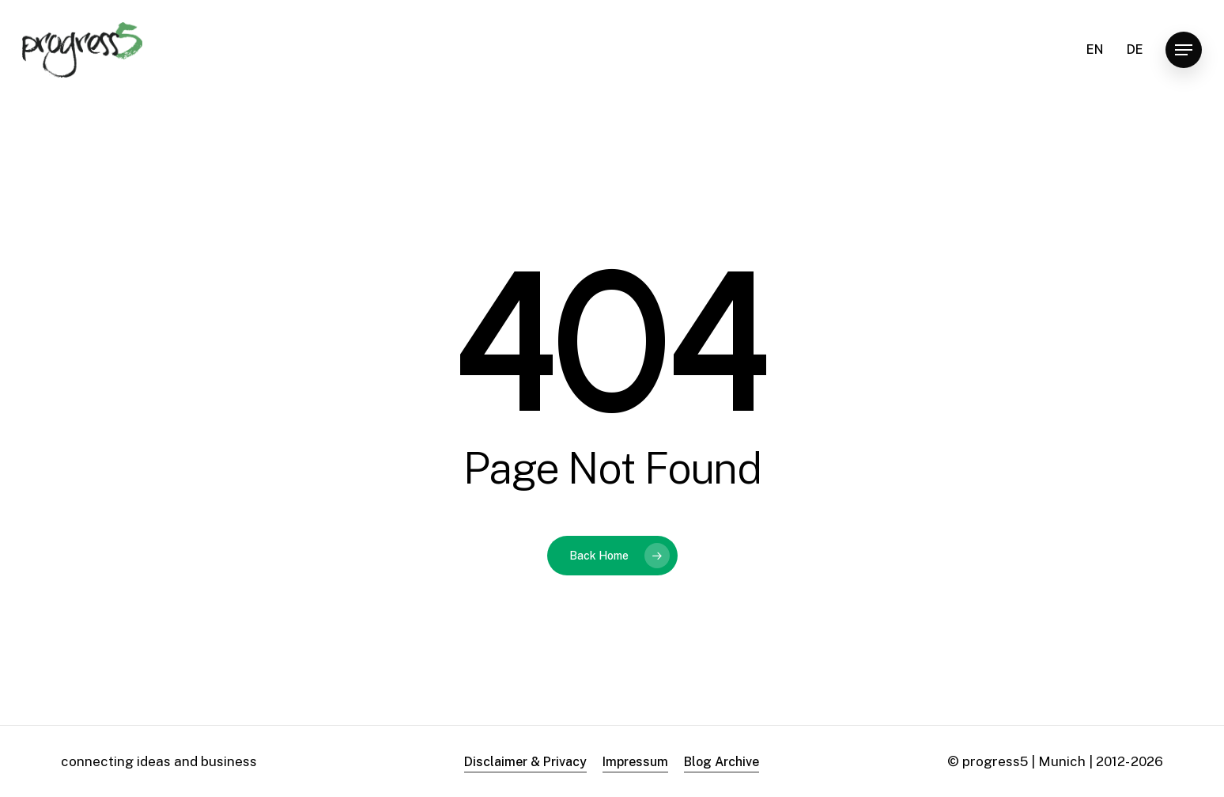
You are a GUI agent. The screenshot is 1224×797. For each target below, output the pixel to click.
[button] (1183, 50)
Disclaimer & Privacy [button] (525, 761)
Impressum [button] (635, 761)
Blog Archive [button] (721, 761)
